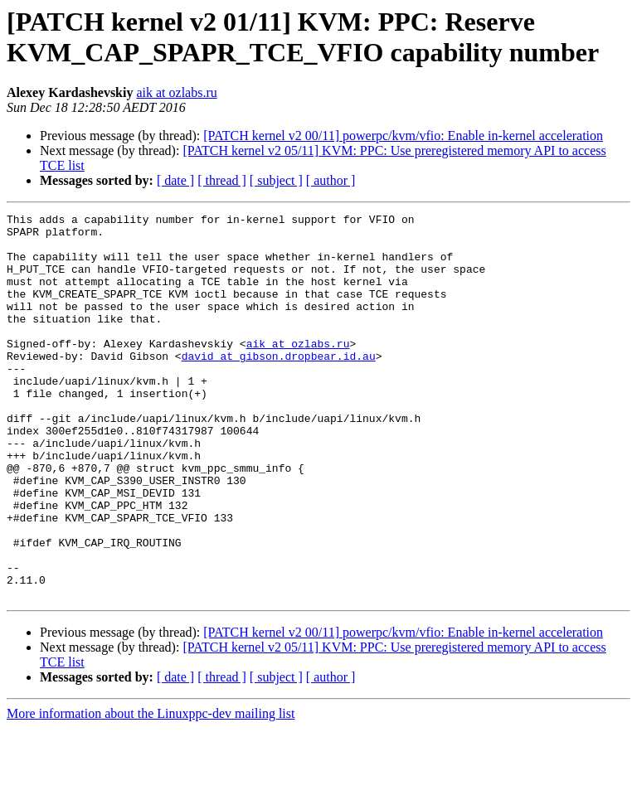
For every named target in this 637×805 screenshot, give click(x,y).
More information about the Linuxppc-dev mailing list (150, 790)
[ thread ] (221, 180)
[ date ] (175, 180)
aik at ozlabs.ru (176, 92)
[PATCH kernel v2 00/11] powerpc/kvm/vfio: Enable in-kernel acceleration (403, 136)
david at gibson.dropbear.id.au (279, 385)
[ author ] (331, 180)
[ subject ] (276, 180)
